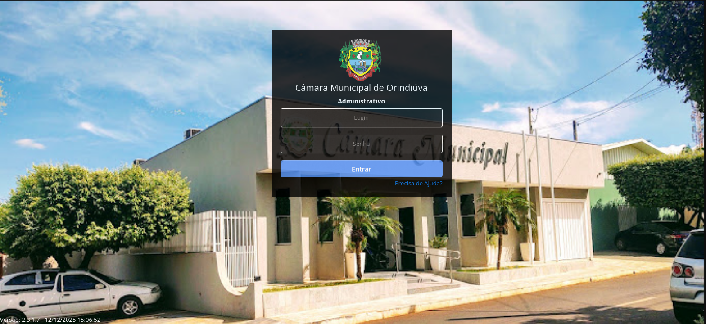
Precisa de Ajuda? (419, 183)
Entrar (361, 168)
